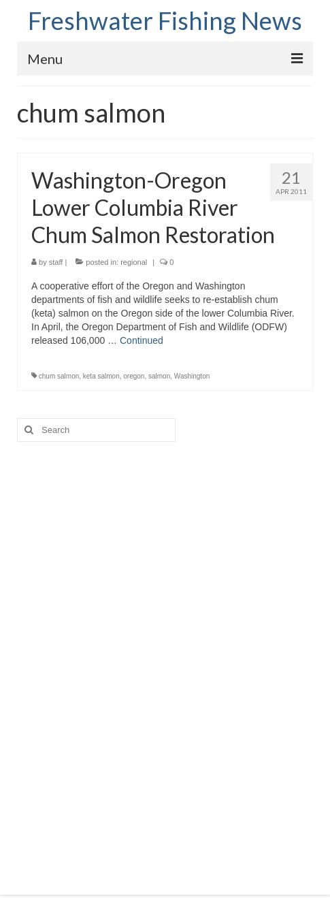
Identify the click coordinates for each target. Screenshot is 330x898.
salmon (159, 376)
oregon (133, 376)
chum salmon (59, 376)
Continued (141, 340)
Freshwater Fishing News (165, 20)
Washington (192, 376)
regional (133, 262)
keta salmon (101, 376)
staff (56, 262)
